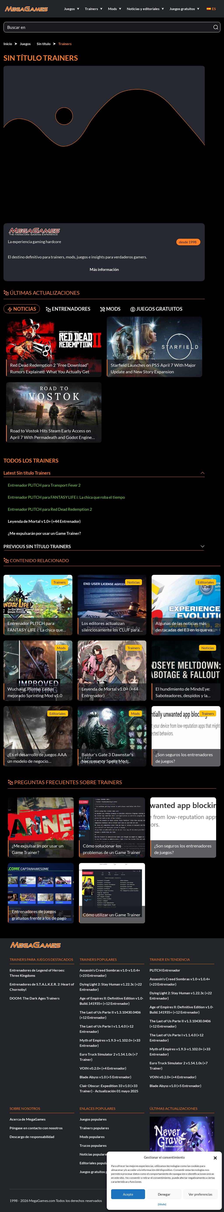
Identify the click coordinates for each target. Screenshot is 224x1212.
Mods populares (92, 1137)
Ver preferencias (200, 1194)
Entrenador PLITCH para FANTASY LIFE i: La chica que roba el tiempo (66, 497)
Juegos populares (93, 1119)
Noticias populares (94, 1154)
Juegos (25, 44)
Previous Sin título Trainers (37, 546)
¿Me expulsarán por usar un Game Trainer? (44, 533)
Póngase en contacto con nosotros (36, 1128)
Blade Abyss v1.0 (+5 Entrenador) (105, 1077)
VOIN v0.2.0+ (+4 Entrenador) (103, 1068)
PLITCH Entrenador (165, 970)
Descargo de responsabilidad (32, 1137)
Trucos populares (93, 1145)
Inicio (8, 44)
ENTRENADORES (68, 308)
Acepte (128, 1194)
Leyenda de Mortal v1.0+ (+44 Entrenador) (44, 521)
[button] (215, 1157)
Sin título (44, 44)
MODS (110, 308)
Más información (104, 269)
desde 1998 (187, 242)
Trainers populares (94, 1128)
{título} (162, 1204)
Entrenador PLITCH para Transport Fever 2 (44, 485)
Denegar (164, 1194)
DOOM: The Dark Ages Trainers (35, 998)
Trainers (65, 44)
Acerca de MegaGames (28, 1119)
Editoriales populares (96, 1163)
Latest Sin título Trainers (27, 472)
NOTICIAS (21, 308)
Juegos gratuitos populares (100, 1172)
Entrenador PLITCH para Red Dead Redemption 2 (50, 509)
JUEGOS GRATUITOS (156, 308)
